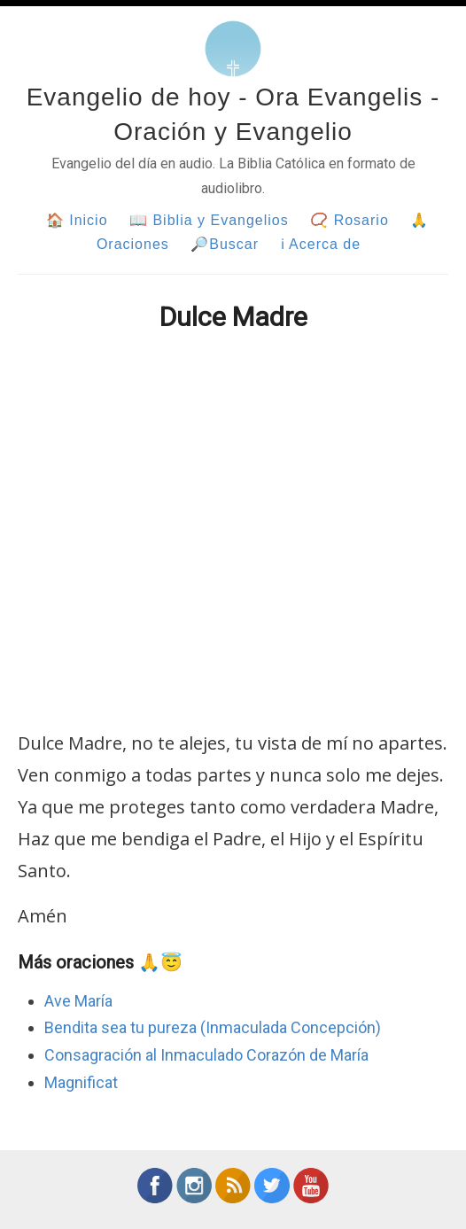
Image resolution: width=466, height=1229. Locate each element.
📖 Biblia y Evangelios (209, 220)
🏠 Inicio (77, 220)
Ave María (78, 1001)
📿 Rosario (349, 220)
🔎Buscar (224, 244)
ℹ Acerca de (321, 244)
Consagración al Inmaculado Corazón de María (206, 1055)
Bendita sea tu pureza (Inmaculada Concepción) (212, 1027)
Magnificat (81, 1082)
